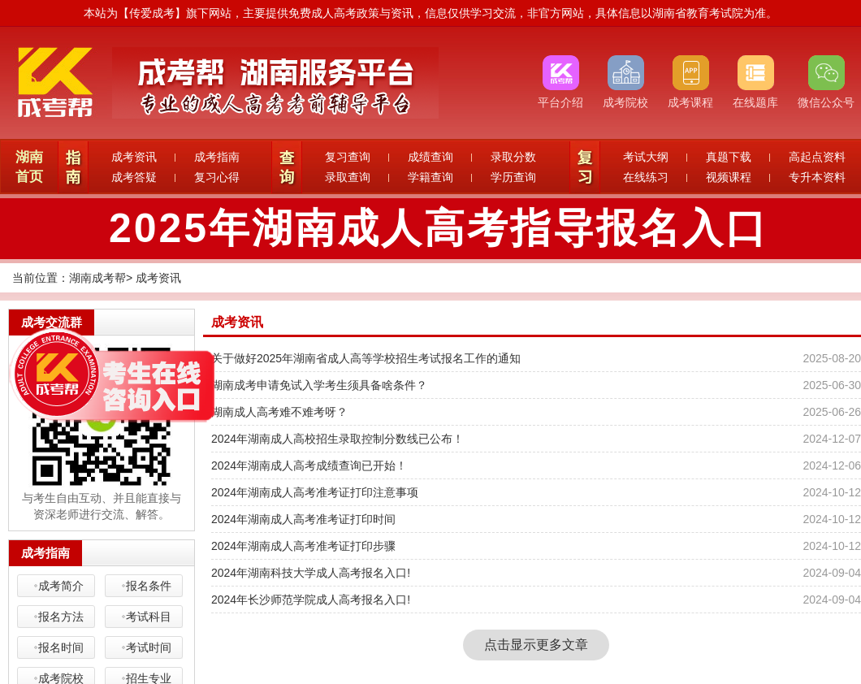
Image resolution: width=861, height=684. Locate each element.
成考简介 (61, 585)
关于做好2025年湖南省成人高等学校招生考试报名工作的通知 (366, 358)
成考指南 (217, 156)
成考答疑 (134, 177)
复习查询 (347, 156)
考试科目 (148, 616)
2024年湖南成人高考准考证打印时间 (303, 519)
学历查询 (513, 177)
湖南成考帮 (97, 277)
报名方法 (61, 616)
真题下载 (728, 156)
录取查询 (347, 177)
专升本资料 (817, 177)
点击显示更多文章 (536, 645)
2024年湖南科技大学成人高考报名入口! (310, 572)
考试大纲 (645, 156)
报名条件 (148, 585)
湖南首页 (29, 166)
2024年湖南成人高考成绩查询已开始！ (309, 465)
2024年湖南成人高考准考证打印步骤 (303, 545)
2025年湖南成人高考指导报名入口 (438, 228)
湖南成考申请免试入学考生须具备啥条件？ (319, 385)
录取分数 (513, 156)
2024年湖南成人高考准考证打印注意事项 (314, 492)
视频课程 (728, 177)
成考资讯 (134, 156)
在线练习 (645, 177)
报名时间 (61, 647)
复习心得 (217, 177)
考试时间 (148, 647)
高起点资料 (817, 156)
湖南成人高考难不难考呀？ (279, 411)
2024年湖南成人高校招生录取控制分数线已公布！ (337, 438)
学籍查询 (430, 177)
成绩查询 (430, 156)
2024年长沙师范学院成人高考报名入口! (310, 599)
